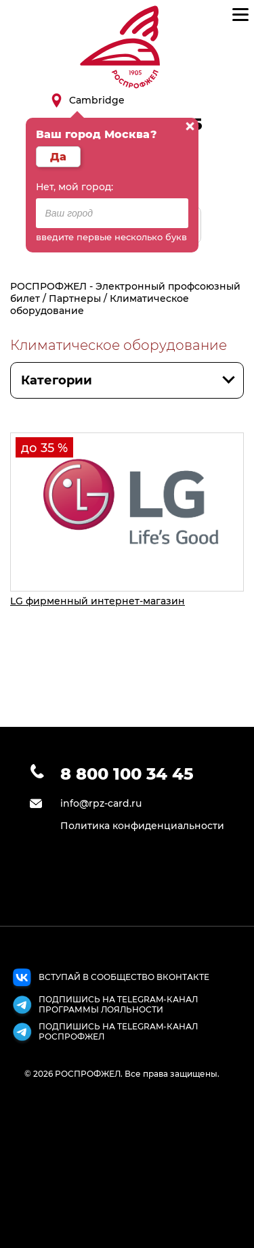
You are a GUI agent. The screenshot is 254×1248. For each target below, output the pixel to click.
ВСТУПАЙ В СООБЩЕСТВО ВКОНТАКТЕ (109, 979)
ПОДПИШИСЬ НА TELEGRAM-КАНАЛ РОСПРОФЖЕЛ (104, 1033)
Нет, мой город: (74, 187)
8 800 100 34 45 (127, 774)
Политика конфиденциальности (142, 826)
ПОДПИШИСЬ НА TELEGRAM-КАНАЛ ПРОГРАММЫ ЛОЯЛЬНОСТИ (104, 1006)
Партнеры (75, 298)
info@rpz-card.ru (101, 803)
